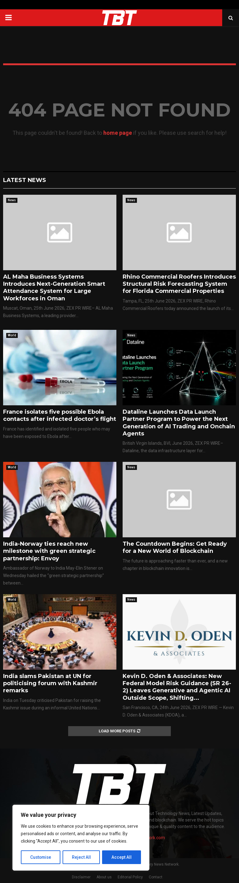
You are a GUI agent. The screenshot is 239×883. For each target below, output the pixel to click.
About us (104, 877)
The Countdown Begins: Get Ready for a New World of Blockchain (175, 547)
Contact (155, 877)
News (12, 200)
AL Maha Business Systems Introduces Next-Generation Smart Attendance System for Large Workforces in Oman (54, 287)
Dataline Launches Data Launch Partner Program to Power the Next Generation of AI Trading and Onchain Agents (179, 422)
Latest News (24, 180)
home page (117, 133)
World (12, 335)
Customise (41, 857)
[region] (80, 838)
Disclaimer (81, 877)
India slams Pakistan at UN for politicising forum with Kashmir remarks (50, 683)
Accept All (122, 857)
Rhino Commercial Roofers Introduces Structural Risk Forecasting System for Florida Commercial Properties (179, 284)
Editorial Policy (130, 877)
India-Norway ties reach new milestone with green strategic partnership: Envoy (49, 551)
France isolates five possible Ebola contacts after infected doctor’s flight (59, 415)
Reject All (82, 857)
